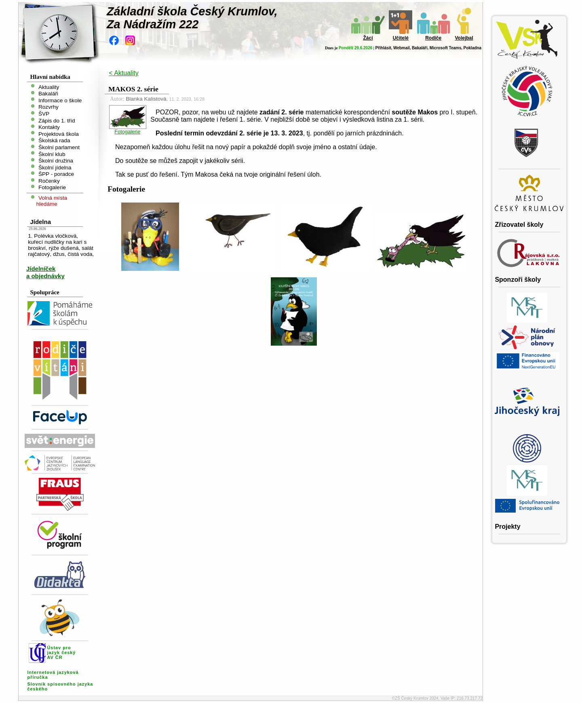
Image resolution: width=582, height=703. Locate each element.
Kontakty (49, 127)
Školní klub (51, 154)
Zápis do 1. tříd (56, 120)
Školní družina (55, 161)
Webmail (401, 48)
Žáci (368, 38)
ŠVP (43, 114)
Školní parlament (59, 147)
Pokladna (472, 48)
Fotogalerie (52, 187)
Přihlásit (383, 48)
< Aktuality (123, 73)
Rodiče (433, 38)
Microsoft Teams (446, 48)
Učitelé (401, 38)
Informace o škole (60, 100)
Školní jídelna (55, 167)
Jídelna (40, 221)
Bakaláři (420, 48)
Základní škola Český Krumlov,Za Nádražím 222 (192, 18)
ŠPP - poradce (56, 174)
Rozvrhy (48, 107)
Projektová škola (58, 134)
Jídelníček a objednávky (45, 272)
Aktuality (48, 87)
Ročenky (49, 180)
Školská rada (54, 140)
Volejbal (464, 38)
